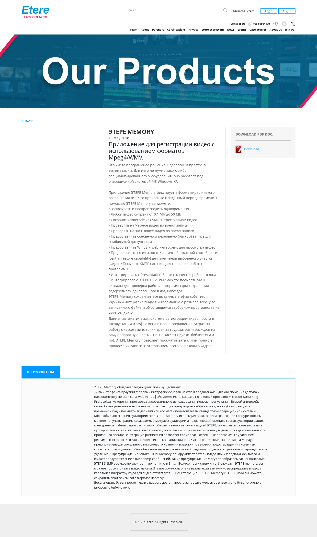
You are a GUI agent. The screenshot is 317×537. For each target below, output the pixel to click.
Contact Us (237, 23)
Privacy (193, 29)
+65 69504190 (259, 23)
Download (251, 149)
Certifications (176, 29)
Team (133, 29)
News (230, 29)
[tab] (41, 372)
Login (268, 11)
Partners (158, 29)
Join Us (289, 29)
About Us (276, 29)
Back (27, 121)
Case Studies (257, 29)
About (145, 29)
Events (242, 29)
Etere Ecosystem (213, 29)
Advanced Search (243, 11)
